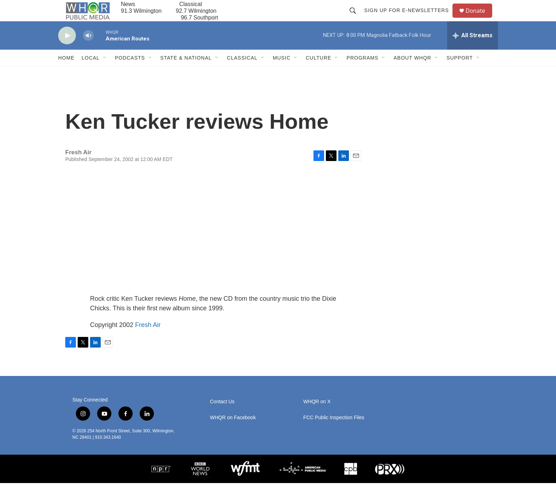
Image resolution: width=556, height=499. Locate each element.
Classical (242, 74)
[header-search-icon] (356, 18)
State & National (186, 74)
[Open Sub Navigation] (105, 74)
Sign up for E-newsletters (409, 18)
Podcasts (130, 74)
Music (281, 74)
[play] (67, 52)
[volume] (88, 52)
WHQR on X (316, 417)
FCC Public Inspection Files (333, 433)
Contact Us (222, 417)
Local (91, 74)
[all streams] (472, 51)
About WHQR (412, 74)
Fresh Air (148, 340)
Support (459, 74)
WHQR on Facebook (233, 433)
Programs (362, 74)
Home (66, 74)
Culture (318, 74)
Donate (480, 18)
